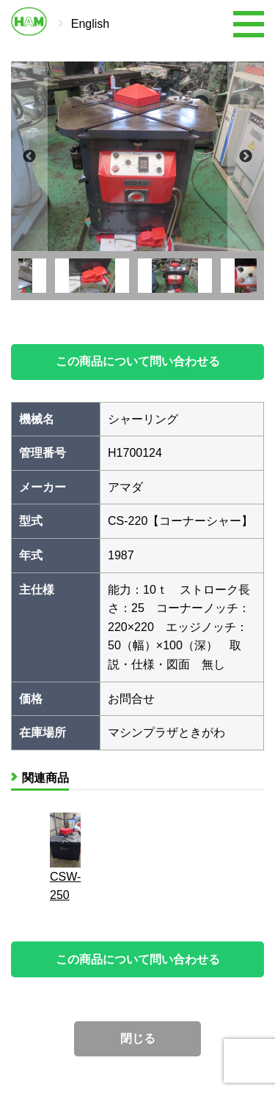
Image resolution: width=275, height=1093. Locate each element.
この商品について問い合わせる (138, 361)
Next (245, 156)
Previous (29, 156)
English (90, 24)
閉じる (137, 1038)
